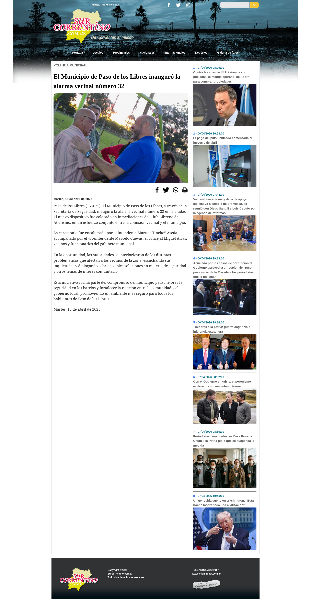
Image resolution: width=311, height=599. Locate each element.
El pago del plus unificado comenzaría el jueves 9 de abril (222, 140)
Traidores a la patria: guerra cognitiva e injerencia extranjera (221, 329)
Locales (98, 52)
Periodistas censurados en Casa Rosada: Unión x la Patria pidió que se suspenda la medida (223, 441)
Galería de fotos (228, 52)
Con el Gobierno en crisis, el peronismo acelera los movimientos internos (222, 384)
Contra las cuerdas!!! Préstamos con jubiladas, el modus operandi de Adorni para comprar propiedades (221, 77)
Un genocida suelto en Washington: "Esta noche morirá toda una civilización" (223, 503)
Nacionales (147, 52)
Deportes (201, 52)
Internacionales (174, 52)
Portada (80, 52)
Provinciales (121, 52)
